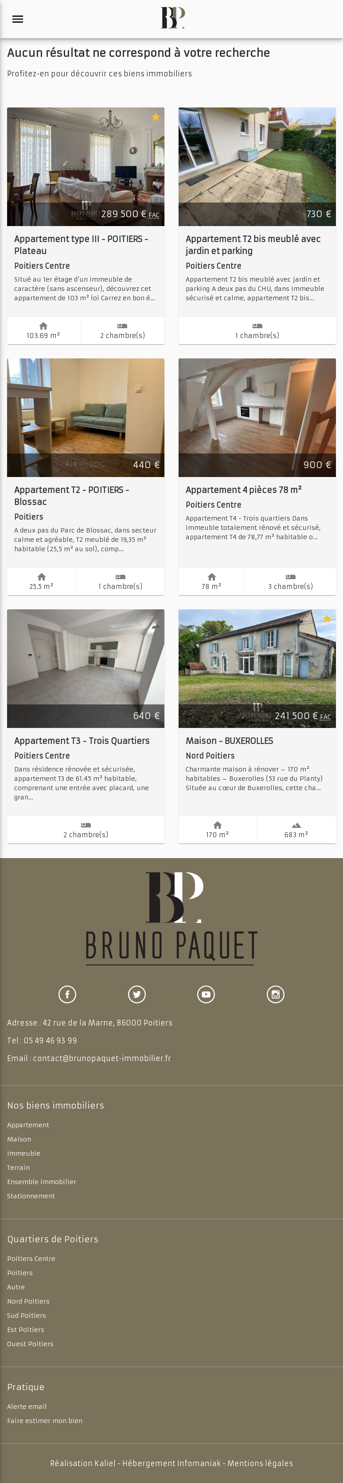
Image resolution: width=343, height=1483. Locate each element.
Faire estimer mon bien (44, 1421)
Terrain (18, 1168)
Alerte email (27, 1407)
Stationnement (31, 1196)
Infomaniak (199, 1463)
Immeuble (23, 1153)
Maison (19, 1139)
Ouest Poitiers (30, 1344)
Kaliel (105, 1463)
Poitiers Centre (31, 1259)
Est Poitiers (25, 1330)
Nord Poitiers (28, 1301)
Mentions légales (260, 1463)
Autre (16, 1287)
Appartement (28, 1125)
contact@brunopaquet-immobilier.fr (102, 1058)
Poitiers (20, 1273)
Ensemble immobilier (41, 1182)
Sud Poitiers (26, 1316)
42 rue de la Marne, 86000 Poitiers (107, 1022)
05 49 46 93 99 (50, 1040)
